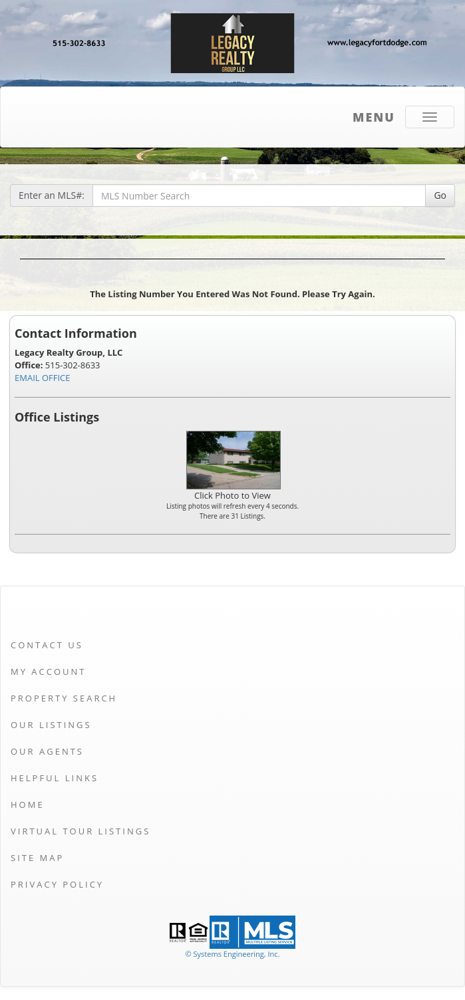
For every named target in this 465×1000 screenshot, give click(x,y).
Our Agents (47, 751)
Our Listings (51, 725)
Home (28, 805)
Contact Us (47, 645)
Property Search (64, 698)
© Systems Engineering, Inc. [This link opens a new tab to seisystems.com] (232, 954)
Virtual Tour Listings (80, 831)
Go (440, 195)
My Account (48, 672)
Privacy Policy (57, 884)
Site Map (37, 858)
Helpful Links (54, 778)
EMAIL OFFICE (43, 378)
